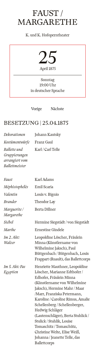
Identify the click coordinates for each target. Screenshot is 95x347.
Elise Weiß (70, 332)
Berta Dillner (45, 209)
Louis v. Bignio (47, 194)
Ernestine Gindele (49, 230)
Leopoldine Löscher (51, 237)
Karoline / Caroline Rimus (56, 299)
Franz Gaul (44, 142)
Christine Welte (47, 332)
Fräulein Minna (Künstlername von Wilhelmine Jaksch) (58, 242)
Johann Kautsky (48, 135)
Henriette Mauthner (51, 267)
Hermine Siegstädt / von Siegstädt (62, 222)
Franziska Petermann (63, 294)
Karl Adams (44, 180)
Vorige (35, 109)
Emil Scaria (44, 187)
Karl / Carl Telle (47, 149)
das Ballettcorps (77, 259)
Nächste (58, 109)
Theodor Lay (45, 202)
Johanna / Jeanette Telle (54, 337)
